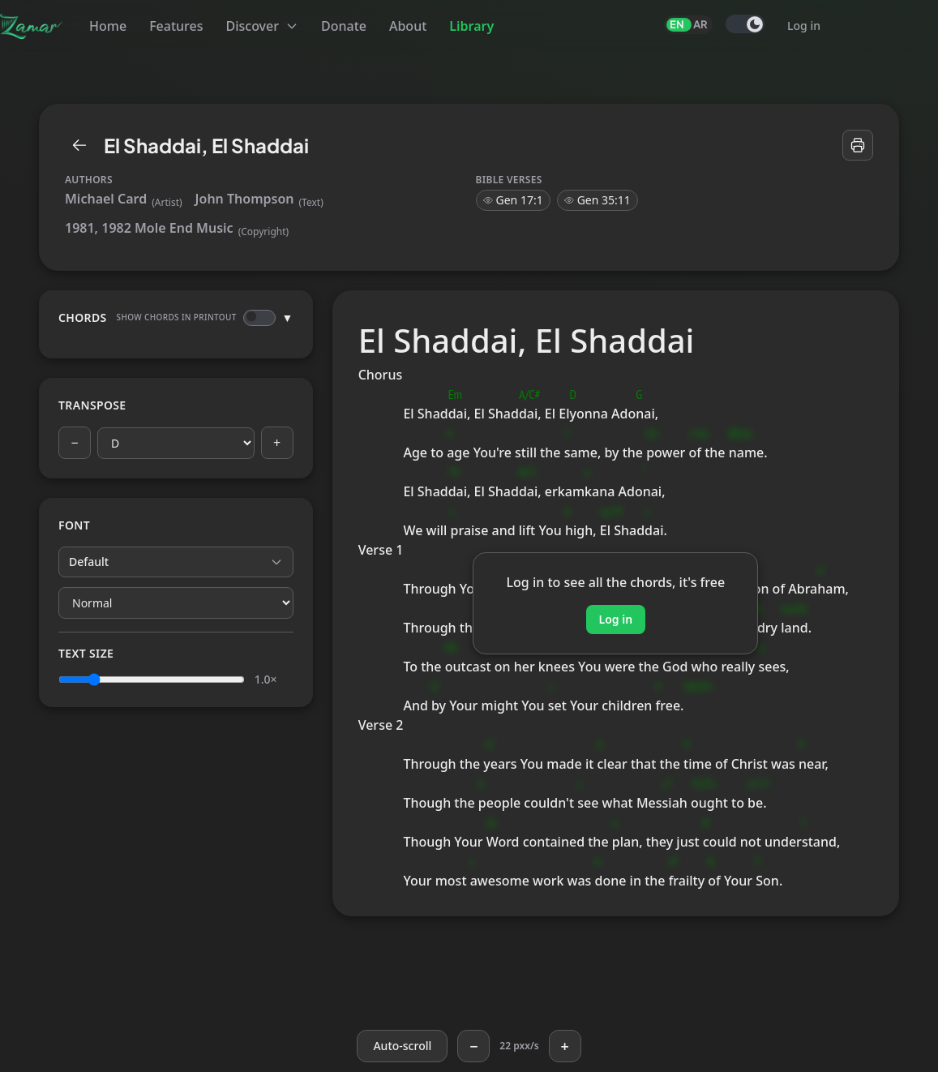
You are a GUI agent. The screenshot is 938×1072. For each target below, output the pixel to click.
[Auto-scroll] (402, 1046)
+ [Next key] (277, 443)
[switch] (745, 24)
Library (471, 26)
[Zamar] (31, 26)
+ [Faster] (564, 1046)
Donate (343, 26)
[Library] (79, 145)
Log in (803, 25)
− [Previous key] (74, 443)
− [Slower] (473, 1046)
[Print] (857, 145)
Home (107, 26)
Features (176, 26)
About (407, 26)
